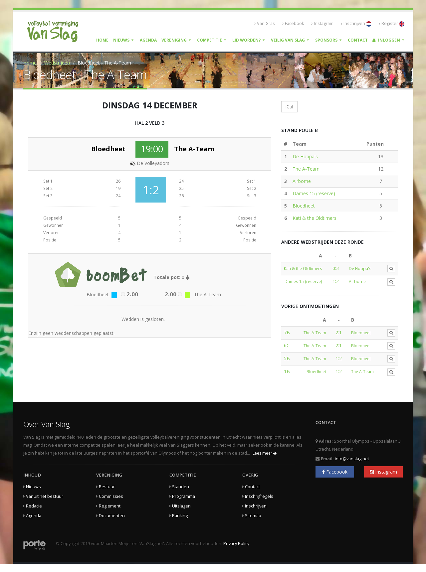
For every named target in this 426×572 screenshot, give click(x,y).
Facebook (293, 23)
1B (287, 371)
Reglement (109, 506)
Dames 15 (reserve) (314, 193)
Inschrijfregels (259, 496)
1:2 (335, 281)
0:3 (335, 268)
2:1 (338, 332)
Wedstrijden (57, 63)
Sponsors (326, 40)
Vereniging (174, 40)
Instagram (322, 23)
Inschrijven (356, 24)
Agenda (148, 40)
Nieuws (121, 40)
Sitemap (253, 515)
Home (102, 40)
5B (287, 358)
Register (391, 24)
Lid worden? (246, 40)
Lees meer (265, 453)
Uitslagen (181, 506)
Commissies (111, 496)
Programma (183, 496)
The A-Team (306, 169)
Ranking (180, 515)
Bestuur (107, 487)
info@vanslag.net (352, 459)
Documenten (112, 515)
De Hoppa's (305, 156)
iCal (289, 106)
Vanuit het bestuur (44, 496)
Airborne (302, 181)
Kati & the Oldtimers (314, 218)
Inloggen (386, 40)
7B (287, 332)
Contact (358, 40)
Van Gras (264, 23)
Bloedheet (304, 206)
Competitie (209, 40)
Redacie (34, 506)
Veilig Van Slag (288, 40)
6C (287, 345)
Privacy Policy (236, 543)
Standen (180, 487)
